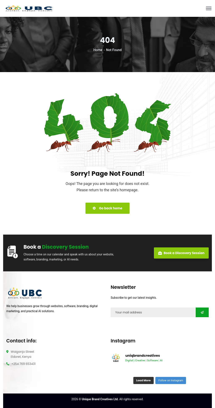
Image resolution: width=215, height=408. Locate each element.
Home (97, 50)
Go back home (107, 208)
